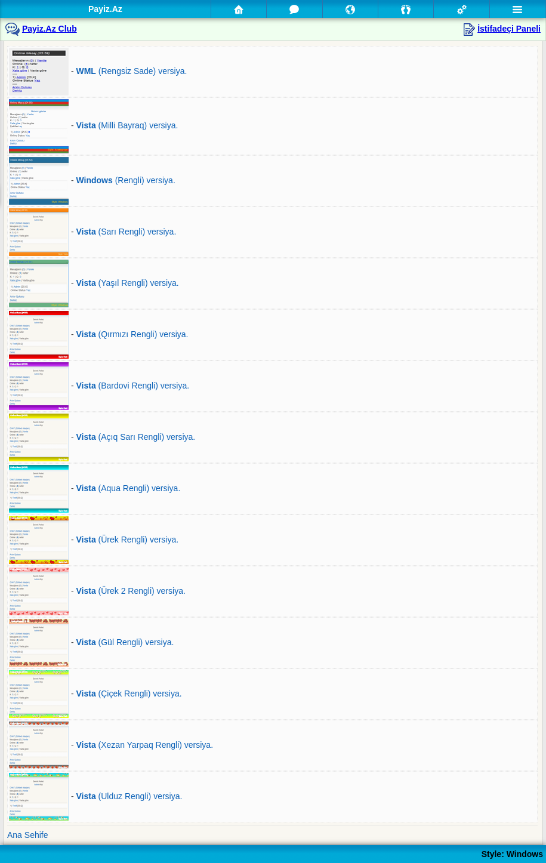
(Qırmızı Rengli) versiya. (132, 334)
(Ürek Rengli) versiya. (127, 539)
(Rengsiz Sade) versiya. (131, 71)
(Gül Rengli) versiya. (125, 642)
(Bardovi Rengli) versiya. (132, 385)
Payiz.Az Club (49, 28)
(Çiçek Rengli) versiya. (128, 693)
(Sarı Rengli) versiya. (126, 231)
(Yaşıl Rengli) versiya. (127, 283)
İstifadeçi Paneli (509, 28)
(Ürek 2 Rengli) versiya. (130, 591)
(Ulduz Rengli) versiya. (129, 796)
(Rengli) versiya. (125, 180)
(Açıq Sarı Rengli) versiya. (135, 437)
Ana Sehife (27, 835)
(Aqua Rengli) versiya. (128, 488)
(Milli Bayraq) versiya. (127, 126)
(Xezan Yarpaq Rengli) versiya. (144, 745)
